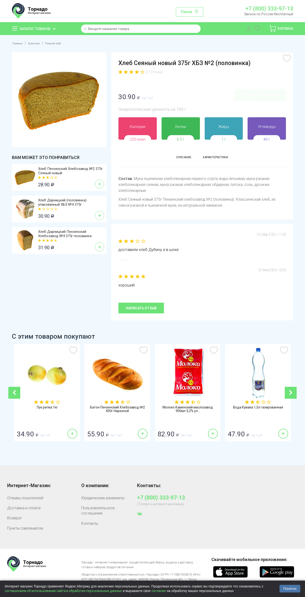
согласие (159, 591)
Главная (19, 43)
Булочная (39, 43)
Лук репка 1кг (77, 408)
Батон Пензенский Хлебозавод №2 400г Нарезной (147, 410)
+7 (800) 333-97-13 (269, 8)
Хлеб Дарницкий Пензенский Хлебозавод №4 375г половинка (65, 234)
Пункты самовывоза (25, 528)
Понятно (289, 589)
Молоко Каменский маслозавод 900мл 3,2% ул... (217, 410)
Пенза (186, 12)
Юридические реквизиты (102, 498)
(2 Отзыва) (155, 72)
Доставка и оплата (24, 508)
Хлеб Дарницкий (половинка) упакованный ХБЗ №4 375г (62, 202)
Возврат (14, 518)
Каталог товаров (35, 29)
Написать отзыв (141, 308)
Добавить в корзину (260, 95)
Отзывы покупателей (25, 498)
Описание (177, 158)
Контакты (89, 523)
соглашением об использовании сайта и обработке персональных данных (63, 591)
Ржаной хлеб (64, 43)
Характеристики (219, 158)
